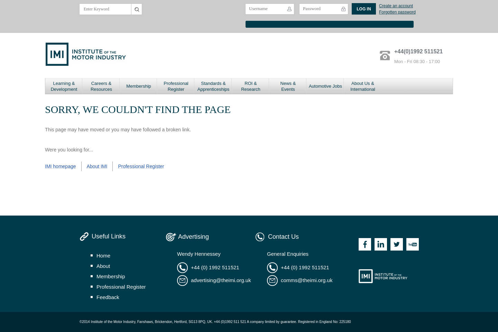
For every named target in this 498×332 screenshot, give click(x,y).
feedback (107, 297)
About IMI (97, 166)
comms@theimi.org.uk (306, 280)
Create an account (396, 5)
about (103, 266)
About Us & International (362, 86)
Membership (138, 86)
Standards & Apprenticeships (213, 86)
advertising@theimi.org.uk (221, 280)
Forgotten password (397, 12)
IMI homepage (60, 166)
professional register (121, 287)
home (103, 256)
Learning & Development (64, 86)
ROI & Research (250, 86)
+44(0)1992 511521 (418, 51)
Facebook (365, 244)
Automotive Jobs (325, 86)
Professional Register (176, 86)
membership (110, 276)
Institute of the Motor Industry (383, 276)
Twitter (396, 244)
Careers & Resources (101, 86)
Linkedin (381, 244)
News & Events (288, 86)
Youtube (412, 244)
